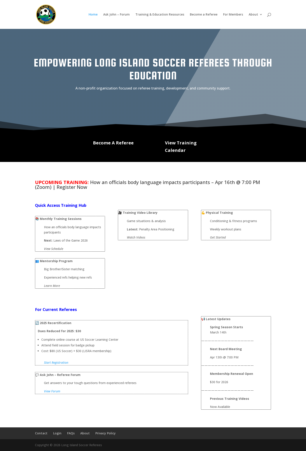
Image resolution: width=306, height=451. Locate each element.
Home (93, 14)
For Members (233, 14)
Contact (41, 433)
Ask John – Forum (116, 14)
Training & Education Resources (159, 14)
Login (57, 433)
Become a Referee (203, 14)
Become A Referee (113, 143)
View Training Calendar (181, 146)
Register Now (72, 187)
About (253, 14)
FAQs (71, 433)
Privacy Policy (105, 433)
